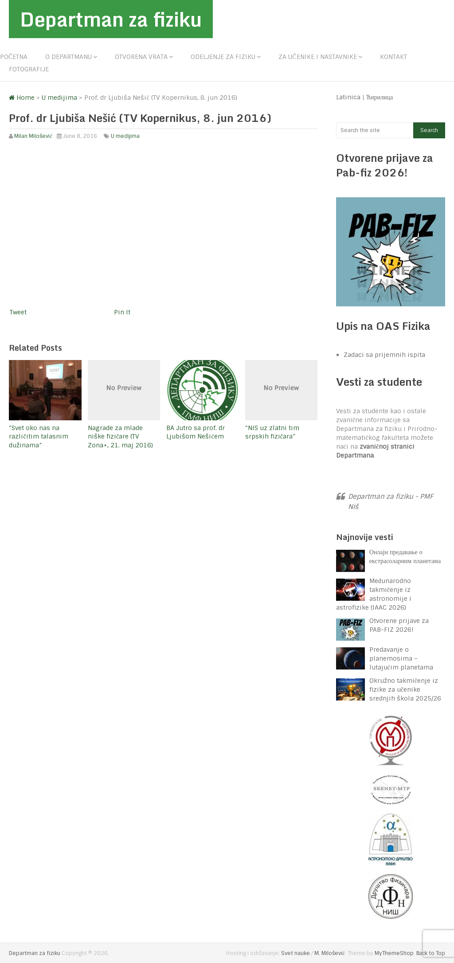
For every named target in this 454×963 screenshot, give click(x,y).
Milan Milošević (33, 136)
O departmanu (68, 57)
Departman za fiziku (111, 19)
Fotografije (29, 69)
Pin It (122, 312)
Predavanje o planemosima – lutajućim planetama (401, 658)
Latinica (348, 97)
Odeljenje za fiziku (223, 57)
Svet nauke (295, 953)
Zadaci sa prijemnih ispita (384, 355)
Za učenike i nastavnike (317, 57)
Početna (13, 57)
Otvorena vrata (141, 57)
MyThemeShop (394, 953)
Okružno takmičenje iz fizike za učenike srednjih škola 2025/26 (405, 689)
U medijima (125, 136)
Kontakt (393, 57)
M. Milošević (329, 953)
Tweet (18, 312)
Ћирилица (379, 97)
